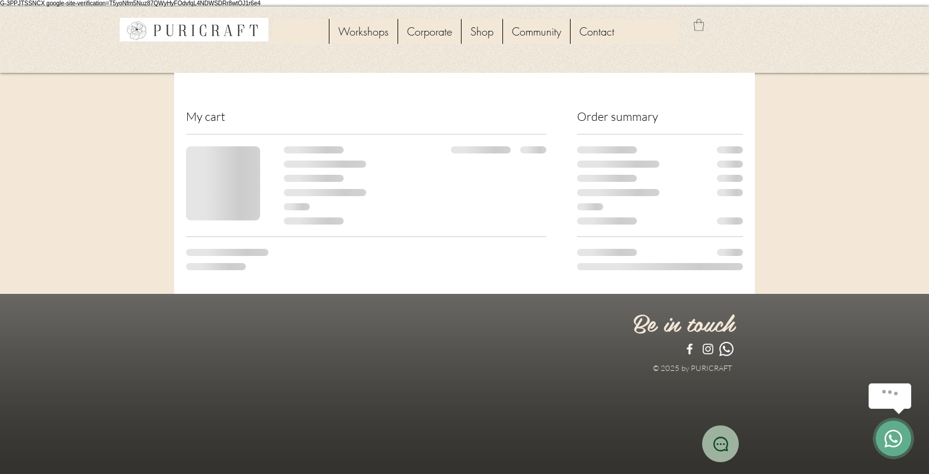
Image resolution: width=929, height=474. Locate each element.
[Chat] (720, 443)
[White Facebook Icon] (690, 349)
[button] (699, 25)
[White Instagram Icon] (708, 349)
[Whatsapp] (726, 349)
